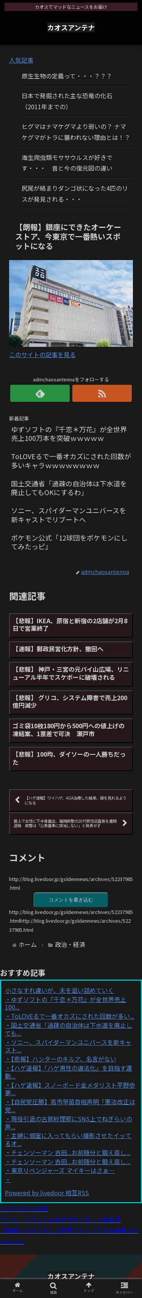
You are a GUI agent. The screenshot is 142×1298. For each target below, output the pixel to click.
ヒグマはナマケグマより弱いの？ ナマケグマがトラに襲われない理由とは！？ (76, 132)
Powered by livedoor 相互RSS (47, 1192)
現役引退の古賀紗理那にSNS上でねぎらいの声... (68, 1122)
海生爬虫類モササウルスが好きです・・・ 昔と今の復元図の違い (67, 163)
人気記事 (21, 59)
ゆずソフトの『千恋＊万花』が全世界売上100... (65, 1003)
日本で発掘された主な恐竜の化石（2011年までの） (67, 101)
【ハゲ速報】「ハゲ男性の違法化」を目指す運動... (68, 1071)
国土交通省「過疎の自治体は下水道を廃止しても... (68, 1029)
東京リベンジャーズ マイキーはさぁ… (63, 1170)
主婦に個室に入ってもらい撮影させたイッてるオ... (68, 1139)
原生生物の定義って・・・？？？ (67, 75)
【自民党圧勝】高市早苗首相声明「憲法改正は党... (70, 1105)
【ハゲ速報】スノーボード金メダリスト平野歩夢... (70, 1088)
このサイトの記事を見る (42, 354)
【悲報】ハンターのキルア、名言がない (63, 1058)
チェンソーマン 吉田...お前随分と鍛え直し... (71, 1152)
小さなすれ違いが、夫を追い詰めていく (59, 990)
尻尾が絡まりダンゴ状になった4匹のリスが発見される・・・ (75, 193)
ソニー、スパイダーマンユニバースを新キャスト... (68, 1046)
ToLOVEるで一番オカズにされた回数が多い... (72, 1016)
